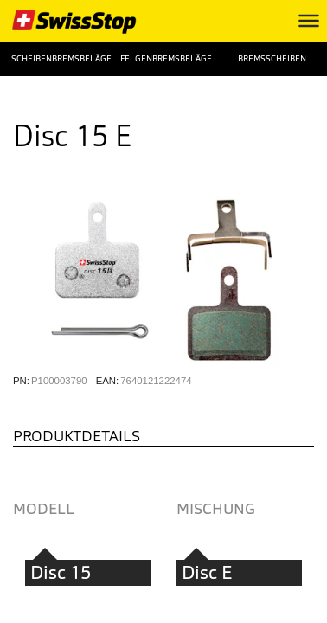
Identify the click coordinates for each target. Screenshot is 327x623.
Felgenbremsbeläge (163, 58)
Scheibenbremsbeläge (54, 58)
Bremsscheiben (272, 58)
